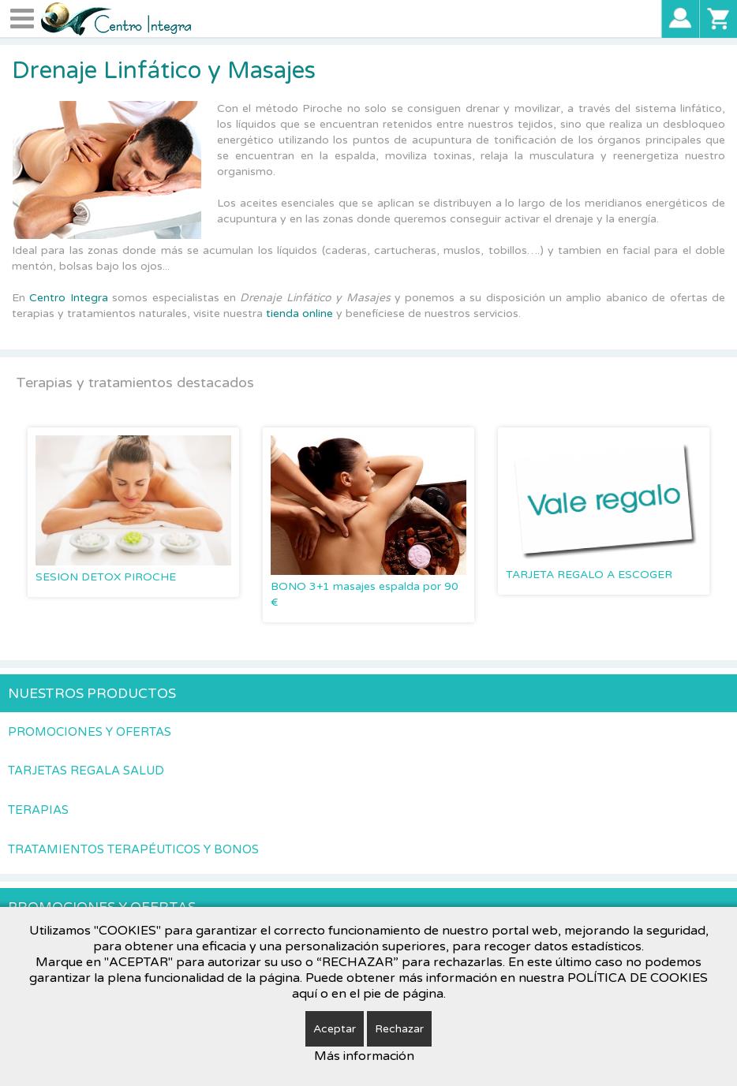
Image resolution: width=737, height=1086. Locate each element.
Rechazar (399, 1029)
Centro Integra (70, 297)
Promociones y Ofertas (89, 732)
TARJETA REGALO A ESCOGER (589, 574)
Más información (364, 1056)
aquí (304, 994)
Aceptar (334, 1029)
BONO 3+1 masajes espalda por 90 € (364, 594)
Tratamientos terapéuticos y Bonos (133, 849)
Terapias (38, 810)
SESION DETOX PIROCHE (106, 577)
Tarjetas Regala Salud (86, 770)
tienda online (299, 313)
